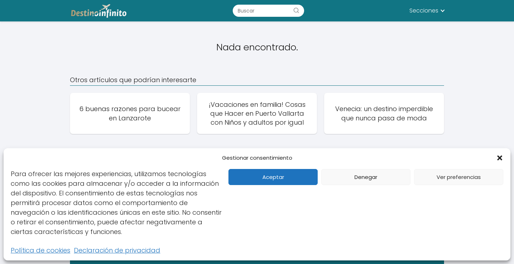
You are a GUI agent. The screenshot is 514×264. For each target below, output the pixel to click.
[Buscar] (296, 10)
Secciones (423, 10)
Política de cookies (40, 250)
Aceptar (273, 177)
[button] (499, 157)
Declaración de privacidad (117, 250)
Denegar (365, 177)
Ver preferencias (459, 177)
